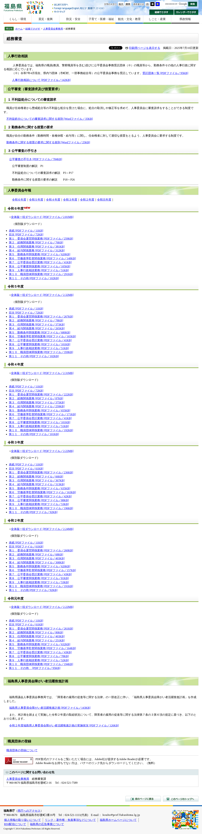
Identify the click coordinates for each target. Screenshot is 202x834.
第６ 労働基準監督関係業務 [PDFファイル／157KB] (42, 570)
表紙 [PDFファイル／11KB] (26, 230)
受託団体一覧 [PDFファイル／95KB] (165, 73)
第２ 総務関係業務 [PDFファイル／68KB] (36, 554)
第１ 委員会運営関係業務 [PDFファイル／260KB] (41, 550)
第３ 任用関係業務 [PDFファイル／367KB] (36, 480)
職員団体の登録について (22, 750)
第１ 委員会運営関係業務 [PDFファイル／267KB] (41, 316)
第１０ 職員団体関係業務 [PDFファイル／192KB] (41, 430)
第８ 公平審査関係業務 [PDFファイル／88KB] (39, 500)
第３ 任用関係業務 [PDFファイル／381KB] (36, 246)
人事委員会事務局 (53, 28)
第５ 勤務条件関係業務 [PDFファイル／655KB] (39, 410)
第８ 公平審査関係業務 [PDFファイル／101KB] (39, 344)
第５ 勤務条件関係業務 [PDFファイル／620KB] (39, 254)
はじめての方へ (78, 5)
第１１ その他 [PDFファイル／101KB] (34, 434)
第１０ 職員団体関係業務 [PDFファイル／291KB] (41, 274)
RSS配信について (15, 824)
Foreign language (78, 8)
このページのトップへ (180, 799)
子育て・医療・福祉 (101, 19)
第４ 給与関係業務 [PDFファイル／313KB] (36, 484)
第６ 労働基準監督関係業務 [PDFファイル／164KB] (42, 648)
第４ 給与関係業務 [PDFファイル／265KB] (36, 328)
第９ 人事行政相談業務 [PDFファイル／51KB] (39, 270)
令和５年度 (36, 199)
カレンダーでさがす (186, 12)
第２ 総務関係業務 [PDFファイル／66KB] (36, 476)
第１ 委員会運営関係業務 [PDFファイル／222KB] (41, 394)
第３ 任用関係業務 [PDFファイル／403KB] (36, 558)
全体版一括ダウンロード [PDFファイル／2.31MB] (42, 373)
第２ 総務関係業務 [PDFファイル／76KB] (36, 242)
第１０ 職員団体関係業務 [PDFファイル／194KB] (41, 664)
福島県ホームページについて (118, 819)
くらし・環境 (17, 19)
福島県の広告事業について (47, 824)
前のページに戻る (143, 799)
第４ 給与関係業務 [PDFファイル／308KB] (36, 562)
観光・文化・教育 (129, 19)
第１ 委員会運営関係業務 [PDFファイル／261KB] (41, 628)
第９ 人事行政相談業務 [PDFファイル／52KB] (39, 660)
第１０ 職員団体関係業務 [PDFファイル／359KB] (41, 352)
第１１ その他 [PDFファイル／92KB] (33, 512)
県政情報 (185, 19)
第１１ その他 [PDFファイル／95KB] (34, 668)
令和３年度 (70, 199)
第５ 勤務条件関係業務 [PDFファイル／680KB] (39, 332)
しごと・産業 (157, 19)
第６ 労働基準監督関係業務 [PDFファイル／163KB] (42, 492)
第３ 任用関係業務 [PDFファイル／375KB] (36, 402)
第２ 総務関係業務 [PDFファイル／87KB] (36, 398)
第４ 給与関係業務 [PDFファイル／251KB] (36, 640)
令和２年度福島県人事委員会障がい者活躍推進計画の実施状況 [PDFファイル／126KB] (64, 725)
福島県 (13, 7)
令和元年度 (104, 199)
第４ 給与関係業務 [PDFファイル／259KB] (36, 406)
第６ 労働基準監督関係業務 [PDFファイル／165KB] (42, 336)
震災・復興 (45, 19)
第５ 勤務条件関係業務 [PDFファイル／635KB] (39, 488)
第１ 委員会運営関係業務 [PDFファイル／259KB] (41, 238)
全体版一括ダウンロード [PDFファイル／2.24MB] (42, 528)
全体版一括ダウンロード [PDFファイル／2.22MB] (42, 451)
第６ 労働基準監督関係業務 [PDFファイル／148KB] (42, 258)
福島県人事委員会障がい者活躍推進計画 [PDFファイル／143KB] (49, 707)
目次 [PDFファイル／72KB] (26, 234)
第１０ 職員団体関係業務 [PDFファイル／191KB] (41, 586)
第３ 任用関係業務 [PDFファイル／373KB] (36, 324)
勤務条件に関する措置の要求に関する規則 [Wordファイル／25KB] (48, 142)
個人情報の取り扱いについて (22, 819)
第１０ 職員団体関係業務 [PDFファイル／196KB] (41, 508)
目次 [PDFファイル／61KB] (26, 468)
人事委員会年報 (19, 190)
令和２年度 (87, 199)
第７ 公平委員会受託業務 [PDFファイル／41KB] (40, 262)
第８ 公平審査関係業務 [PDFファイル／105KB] (39, 266)
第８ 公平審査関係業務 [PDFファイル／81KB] (39, 578)
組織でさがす (161, 12)
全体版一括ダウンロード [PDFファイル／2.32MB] (42, 294)
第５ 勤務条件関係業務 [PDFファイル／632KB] (39, 644)
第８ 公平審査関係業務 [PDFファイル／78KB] (39, 656)
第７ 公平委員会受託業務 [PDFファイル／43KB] (40, 574)
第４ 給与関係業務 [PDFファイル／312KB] (36, 250)
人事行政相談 (18, 56)
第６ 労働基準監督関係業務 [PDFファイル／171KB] (42, 414)
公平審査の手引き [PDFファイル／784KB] (35, 159)
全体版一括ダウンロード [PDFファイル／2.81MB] (42, 216)
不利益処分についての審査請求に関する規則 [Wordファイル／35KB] (49, 118)
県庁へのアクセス (29, 810)
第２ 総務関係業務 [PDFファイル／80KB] (36, 632)
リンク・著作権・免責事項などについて (70, 819)
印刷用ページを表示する (144, 47)
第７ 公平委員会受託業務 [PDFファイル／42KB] (40, 496)
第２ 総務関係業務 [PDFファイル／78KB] (36, 320)
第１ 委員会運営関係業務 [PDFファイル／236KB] (41, 472)
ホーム (19, 28)
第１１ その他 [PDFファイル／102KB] (34, 278)
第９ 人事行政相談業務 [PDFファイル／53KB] (39, 504)
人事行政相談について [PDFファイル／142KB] (41, 80)
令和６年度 (19, 199)
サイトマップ (78, 11)
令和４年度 (53, 199)
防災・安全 (73, 19)
